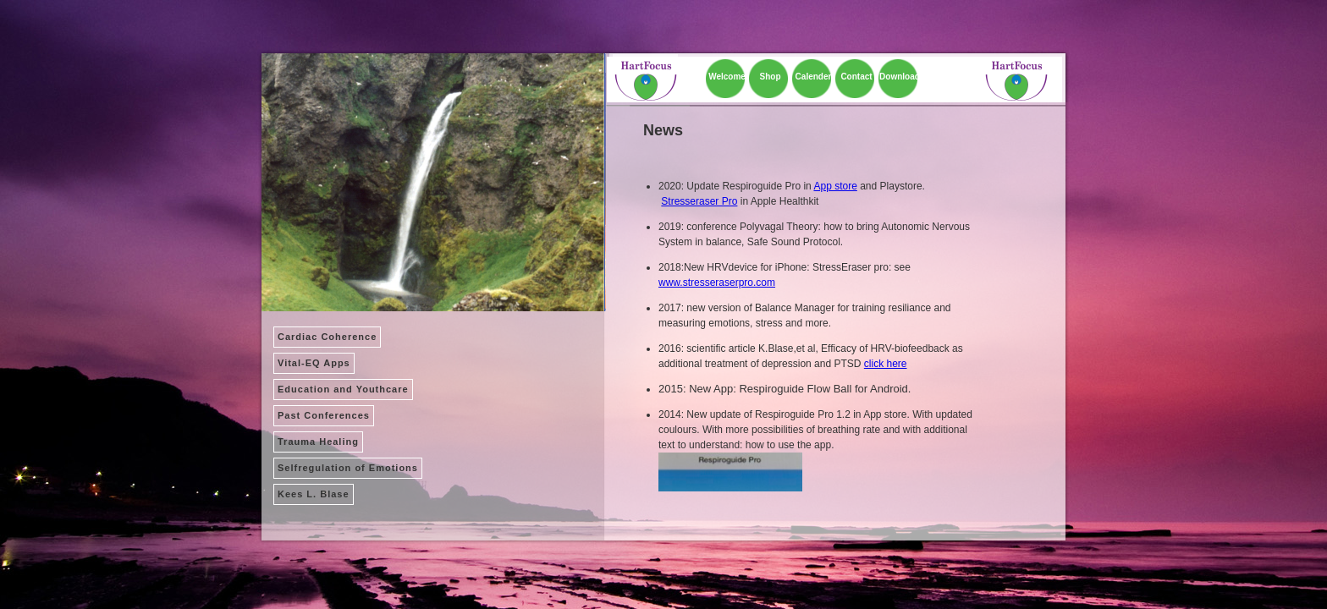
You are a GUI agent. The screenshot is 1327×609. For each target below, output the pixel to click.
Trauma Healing (318, 441)
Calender (814, 76)
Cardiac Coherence (327, 337)
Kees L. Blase (314, 494)
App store (834, 186)
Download (899, 76)
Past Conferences (324, 415)
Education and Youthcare (343, 389)
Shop (770, 76)
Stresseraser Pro (699, 201)
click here (885, 364)
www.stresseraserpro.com (716, 282)
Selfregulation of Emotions (348, 468)
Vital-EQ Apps (314, 363)
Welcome (727, 76)
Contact (856, 76)
